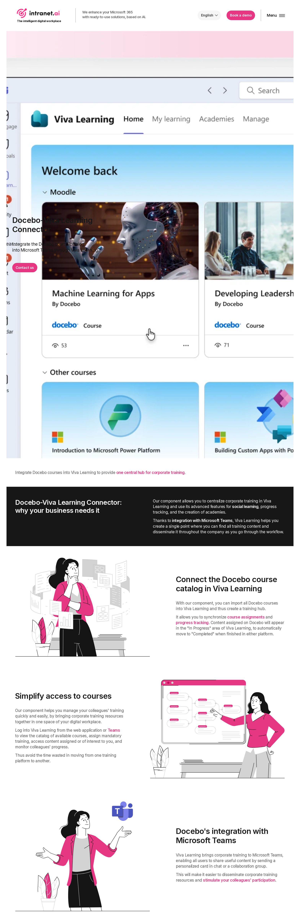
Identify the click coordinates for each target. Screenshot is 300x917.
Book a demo (241, 15)
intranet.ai (38, 13)
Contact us (25, 268)
